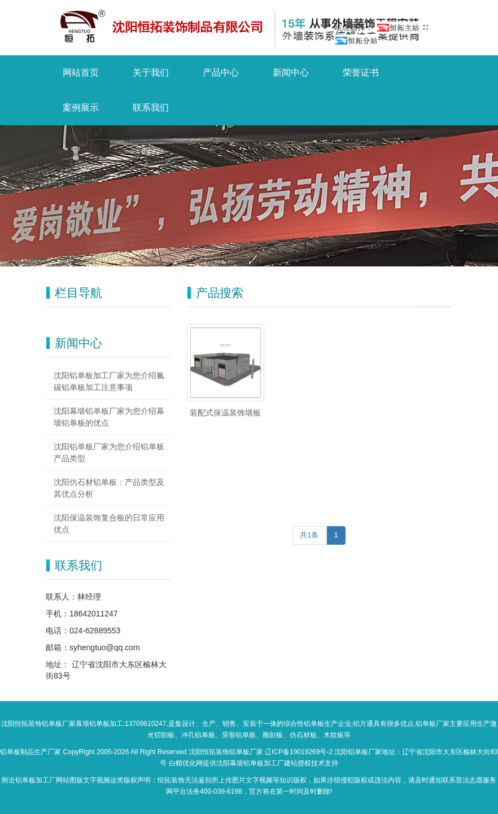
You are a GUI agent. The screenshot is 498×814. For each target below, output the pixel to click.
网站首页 (81, 72)
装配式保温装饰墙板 (225, 412)
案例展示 (81, 107)
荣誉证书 (361, 72)
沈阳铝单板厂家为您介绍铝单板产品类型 (109, 452)
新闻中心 (291, 72)
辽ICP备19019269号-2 (299, 752)
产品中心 (221, 72)
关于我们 (151, 72)
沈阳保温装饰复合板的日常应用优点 (109, 523)
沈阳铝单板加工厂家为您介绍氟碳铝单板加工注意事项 (109, 381)
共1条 (309, 535)
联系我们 (151, 107)
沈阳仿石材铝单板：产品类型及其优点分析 (109, 488)
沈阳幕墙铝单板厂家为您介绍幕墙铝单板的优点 (109, 416)
